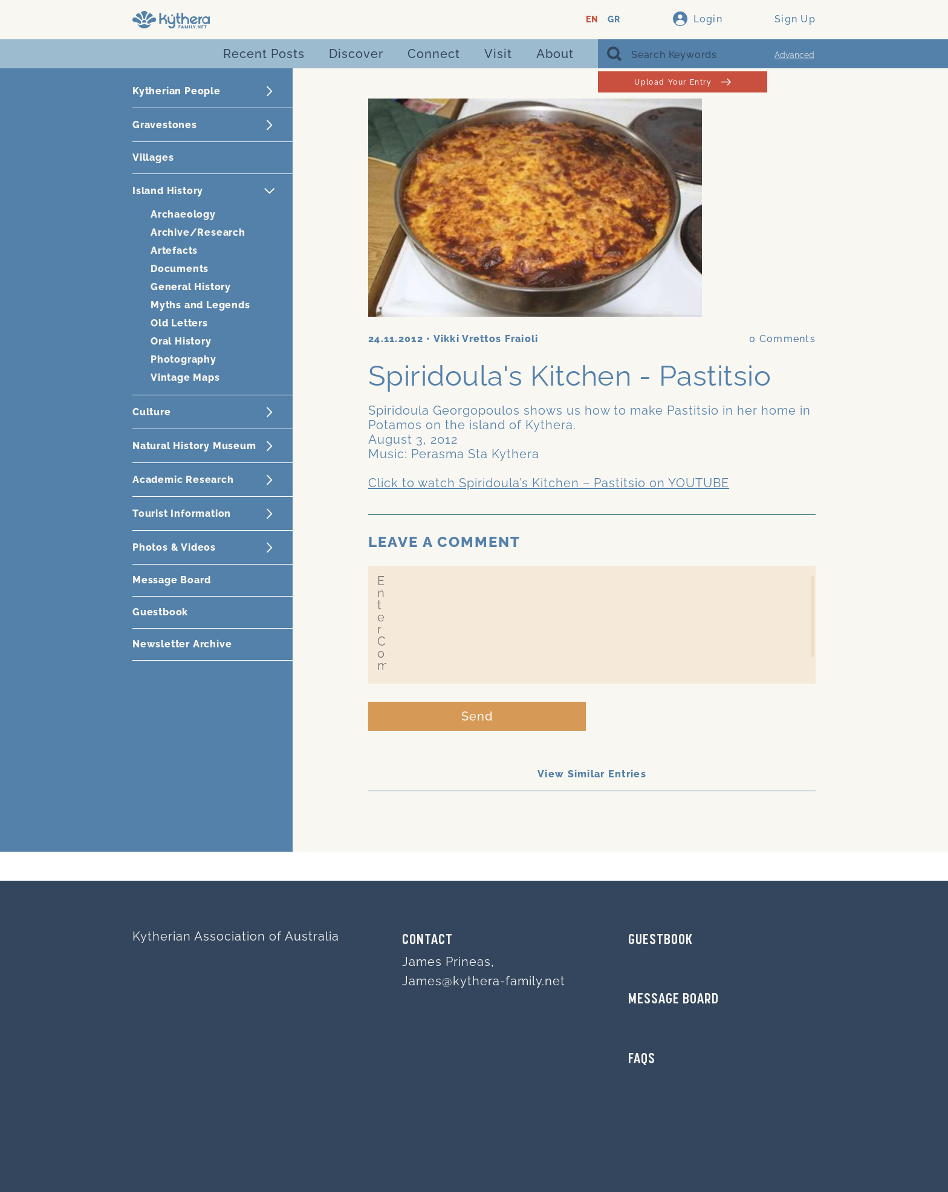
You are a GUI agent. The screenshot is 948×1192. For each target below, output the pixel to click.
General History (191, 287)
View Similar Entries (591, 774)
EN (592, 19)
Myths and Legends (200, 305)
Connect (433, 54)
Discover (356, 54)
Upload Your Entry (682, 82)
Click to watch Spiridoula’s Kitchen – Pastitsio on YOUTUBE (548, 483)
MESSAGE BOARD (673, 1000)
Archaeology (183, 214)
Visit (498, 54)
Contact (427, 940)
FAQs (641, 1059)
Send (477, 716)
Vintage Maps (185, 377)
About (555, 54)
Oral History (181, 341)
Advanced (794, 55)
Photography (183, 359)
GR (614, 19)
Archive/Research (198, 232)
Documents (180, 268)
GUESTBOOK (660, 940)
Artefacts (174, 250)
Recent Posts (264, 54)
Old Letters (179, 323)
